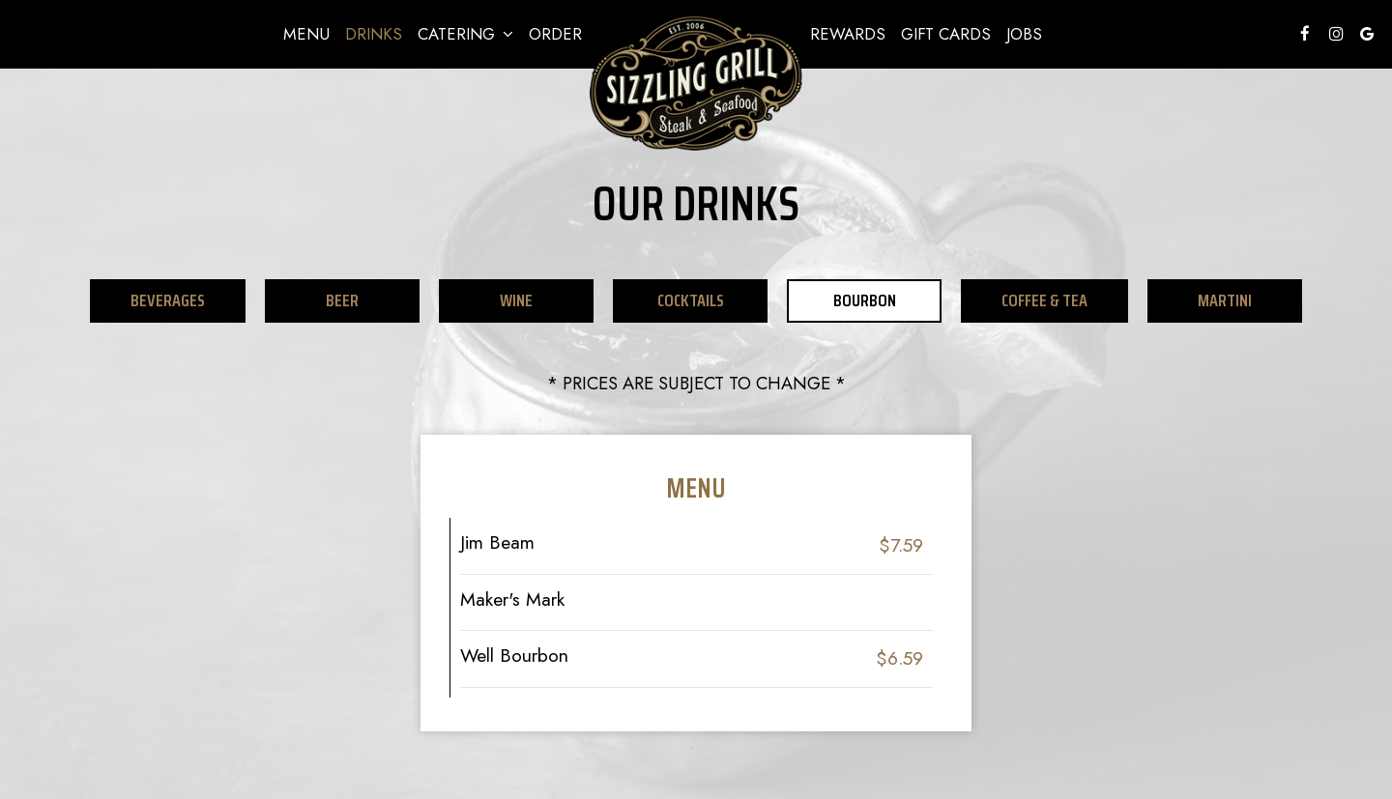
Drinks (373, 33)
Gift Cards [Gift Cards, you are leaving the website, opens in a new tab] (946, 33)
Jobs (1024, 33)
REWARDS (847, 33)
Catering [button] (465, 33)
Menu (306, 33)
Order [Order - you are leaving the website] (555, 33)
